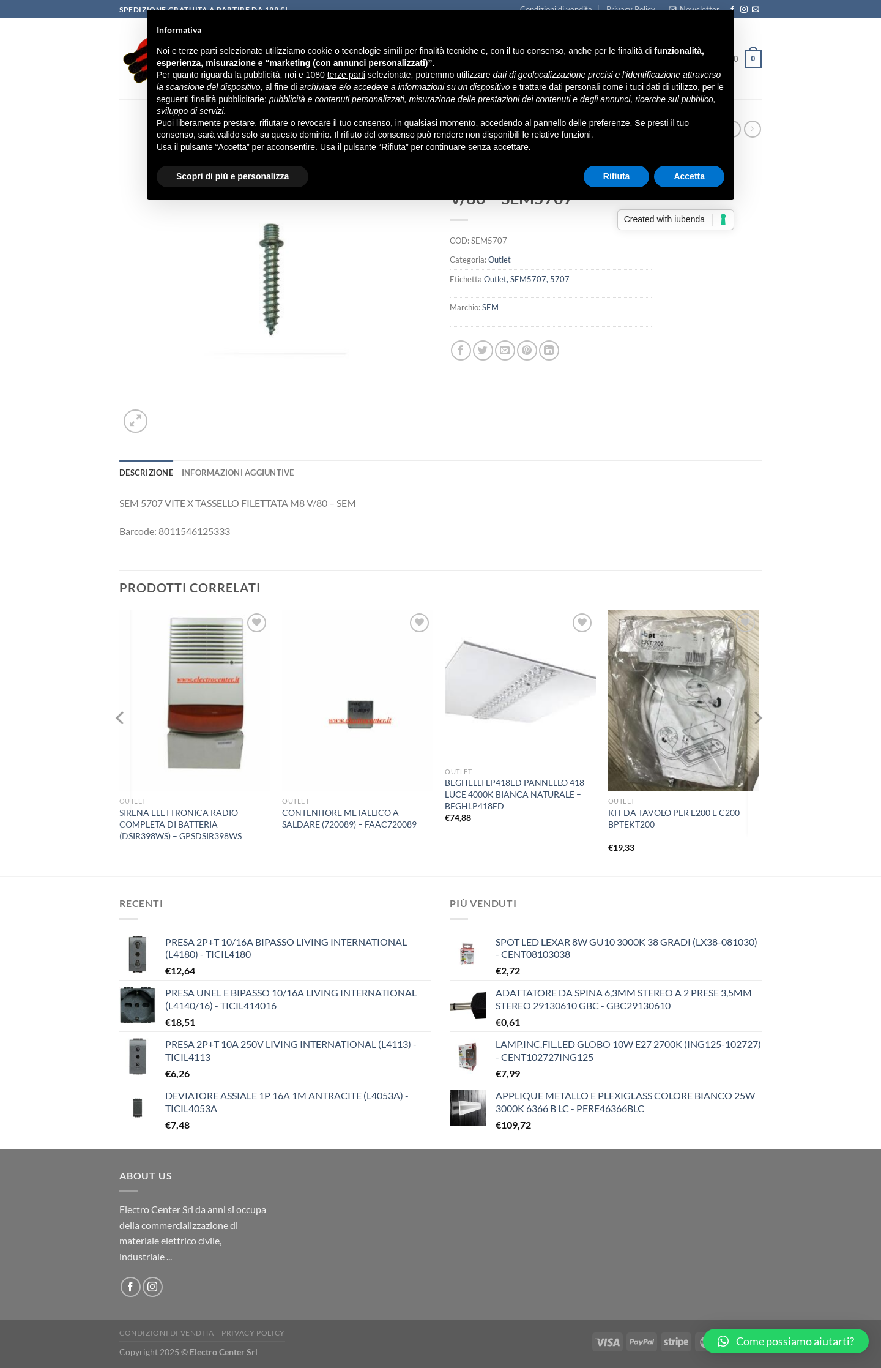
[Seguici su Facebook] (131, 1287)
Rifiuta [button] (616, 176)
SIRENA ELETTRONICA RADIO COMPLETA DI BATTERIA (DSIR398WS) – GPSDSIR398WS (180, 823)
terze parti (346, 75)
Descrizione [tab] (146, 472)
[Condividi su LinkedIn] (549, 350)
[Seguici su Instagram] (744, 10)
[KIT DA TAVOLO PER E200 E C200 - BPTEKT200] (683, 700)
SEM (490, 307)
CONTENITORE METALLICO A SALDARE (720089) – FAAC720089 (349, 818)
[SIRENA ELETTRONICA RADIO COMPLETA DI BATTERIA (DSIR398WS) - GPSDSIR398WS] (194, 700)
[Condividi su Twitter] (483, 350)
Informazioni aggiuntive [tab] (238, 472)
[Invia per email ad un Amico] (505, 350)
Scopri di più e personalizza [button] (232, 176)
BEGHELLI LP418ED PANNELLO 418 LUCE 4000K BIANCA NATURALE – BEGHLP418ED (514, 793)
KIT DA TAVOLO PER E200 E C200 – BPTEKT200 (677, 818)
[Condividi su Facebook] (461, 350)
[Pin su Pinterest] (527, 350)
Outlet (499, 259)
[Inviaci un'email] (755, 10)
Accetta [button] (689, 176)
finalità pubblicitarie (227, 99)
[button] (786, 1341)
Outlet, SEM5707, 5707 (527, 279)
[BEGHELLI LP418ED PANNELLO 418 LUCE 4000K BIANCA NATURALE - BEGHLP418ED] (520, 685)
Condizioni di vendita (166, 1332)
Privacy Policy (253, 1332)
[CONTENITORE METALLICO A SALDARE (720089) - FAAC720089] (357, 700)
